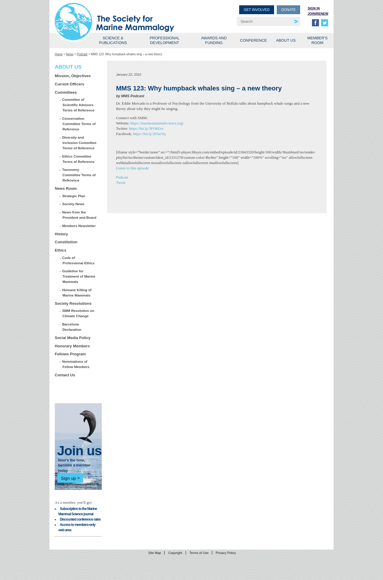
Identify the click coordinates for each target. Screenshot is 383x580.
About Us (286, 40)
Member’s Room (317, 40)
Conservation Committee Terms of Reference (79, 123)
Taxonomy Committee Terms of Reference (79, 175)
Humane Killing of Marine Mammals (76, 292)
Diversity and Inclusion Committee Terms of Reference (79, 142)
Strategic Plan (73, 196)
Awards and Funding (213, 40)
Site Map (154, 553)
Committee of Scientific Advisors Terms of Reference (78, 105)
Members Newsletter (79, 226)
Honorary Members (72, 346)
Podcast (82, 54)
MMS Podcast (132, 96)
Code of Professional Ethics (78, 260)
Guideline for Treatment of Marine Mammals (78, 276)
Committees (66, 92)
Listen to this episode (132, 168)
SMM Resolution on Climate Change (78, 313)
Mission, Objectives (73, 76)
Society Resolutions (73, 303)
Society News (73, 204)
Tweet (120, 182)
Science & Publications (113, 40)
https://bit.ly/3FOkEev (146, 128)
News (69, 54)
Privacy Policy (226, 553)
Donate (288, 10)
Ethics (60, 250)
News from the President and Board (79, 214)
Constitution (66, 242)
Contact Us (65, 375)
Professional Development (164, 40)
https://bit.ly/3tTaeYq (149, 134)
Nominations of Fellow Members (75, 364)
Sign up (68, 477)
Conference (253, 40)
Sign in (314, 8)
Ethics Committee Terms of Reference (78, 158)
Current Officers (69, 84)
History (61, 234)
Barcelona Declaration (71, 326)
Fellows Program (70, 354)
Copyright (175, 553)
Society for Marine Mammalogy (124, 14)
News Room (66, 188)
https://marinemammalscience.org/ (157, 123)
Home (59, 54)
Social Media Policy (73, 338)
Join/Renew (318, 13)
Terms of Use (199, 553)
